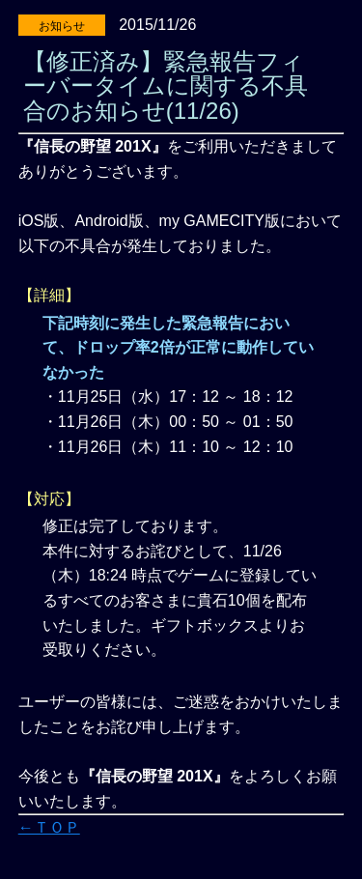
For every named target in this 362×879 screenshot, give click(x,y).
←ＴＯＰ (49, 827)
